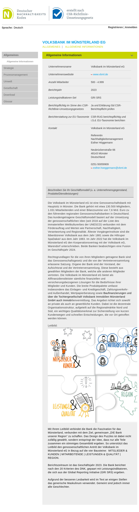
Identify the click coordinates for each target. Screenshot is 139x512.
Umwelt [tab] (8, 81)
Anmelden (131, 27)
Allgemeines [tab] (11, 55)
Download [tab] (9, 94)
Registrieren (115, 27)
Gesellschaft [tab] (11, 88)
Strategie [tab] (9, 68)
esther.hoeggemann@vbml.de (110, 167)
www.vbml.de (100, 74)
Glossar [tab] (8, 101)
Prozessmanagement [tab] (16, 74)
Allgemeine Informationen (20, 61)
